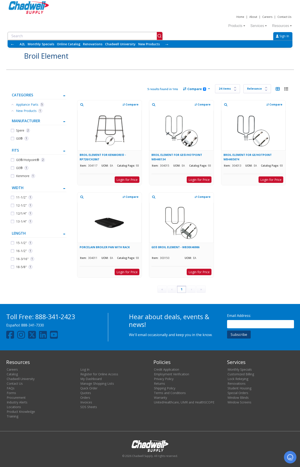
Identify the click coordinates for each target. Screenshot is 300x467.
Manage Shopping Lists (97, 383)
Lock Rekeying (238, 379)
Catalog (12, 374)
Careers (267, 17)
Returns (159, 383)
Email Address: (239, 315)
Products (236, 26)
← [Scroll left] (12, 44)
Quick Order (88, 388)
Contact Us (284, 17)
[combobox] (85, 36)
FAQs (10, 388)
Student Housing (239, 388)
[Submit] (159, 36)
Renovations (92, 44)
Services (258, 26)
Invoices (86, 402)
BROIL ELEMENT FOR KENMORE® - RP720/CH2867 (103, 157)
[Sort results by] (257, 88)
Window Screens (239, 402)
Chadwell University (120, 44)
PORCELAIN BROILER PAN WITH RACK (105, 247)
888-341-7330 (32, 325)
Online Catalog (68, 44)
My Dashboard (91, 379)
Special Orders (238, 393)
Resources (282, 26)
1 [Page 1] (181, 289)
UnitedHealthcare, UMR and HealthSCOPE (184, 402)
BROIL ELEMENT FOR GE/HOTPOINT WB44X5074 (247, 157)
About (253, 17)
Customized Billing (241, 374)
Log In (84, 369)
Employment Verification (171, 374)
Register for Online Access (99, 374)
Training (12, 416)
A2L (22, 44)
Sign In (282, 36)
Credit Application (166, 369)
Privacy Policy (164, 379)
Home (240, 17)
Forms (11, 393)
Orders (85, 397)
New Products (149, 44)
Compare (194, 89)
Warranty (160, 397)
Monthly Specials (41, 44)
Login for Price (127, 180)
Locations (14, 407)
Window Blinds (238, 397)
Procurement (16, 397)
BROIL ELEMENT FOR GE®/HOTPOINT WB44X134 (176, 157)
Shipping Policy (164, 388)
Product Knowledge (21, 411)
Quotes (85, 393)
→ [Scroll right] (167, 44)
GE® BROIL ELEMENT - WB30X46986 (175, 247)
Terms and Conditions (170, 393)
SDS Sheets (88, 407)
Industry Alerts (17, 402)
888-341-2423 (55, 316)
